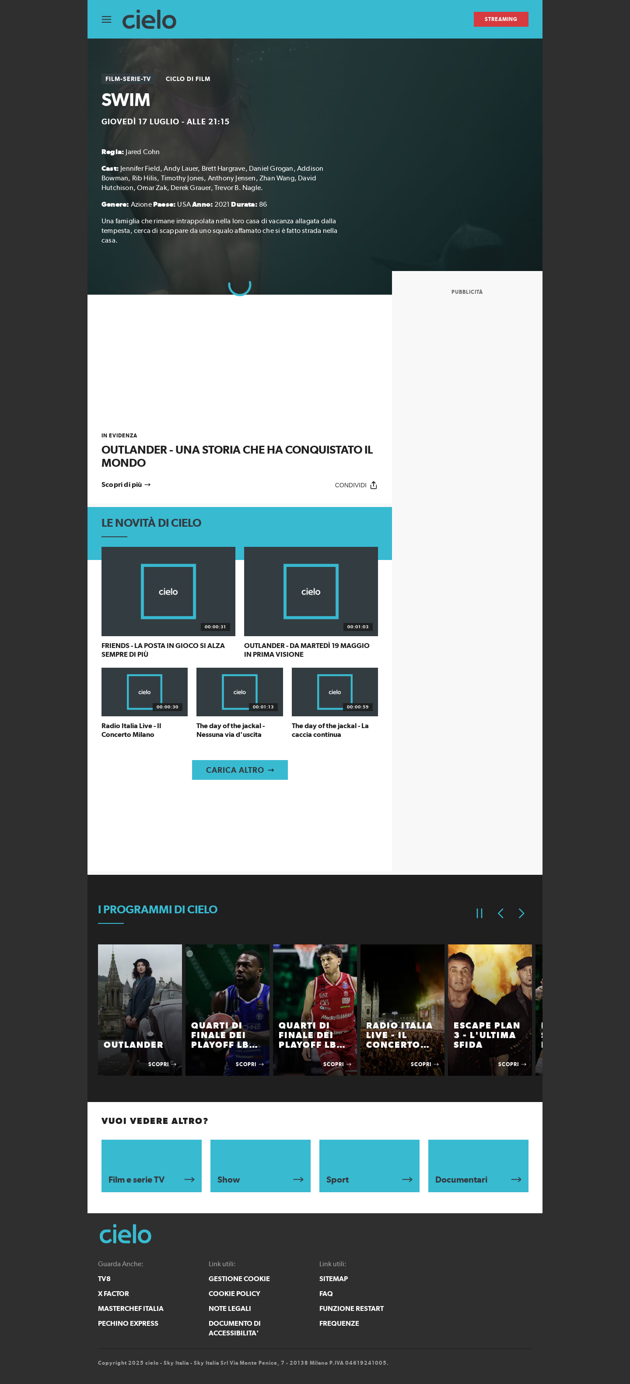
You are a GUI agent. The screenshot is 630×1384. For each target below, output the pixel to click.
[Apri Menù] (112, 19)
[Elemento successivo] (521, 913)
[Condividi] (356, 485)
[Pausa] (479, 913)
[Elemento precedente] (500, 913)
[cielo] (153, 19)
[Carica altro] (240, 770)
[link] (240, 450)
